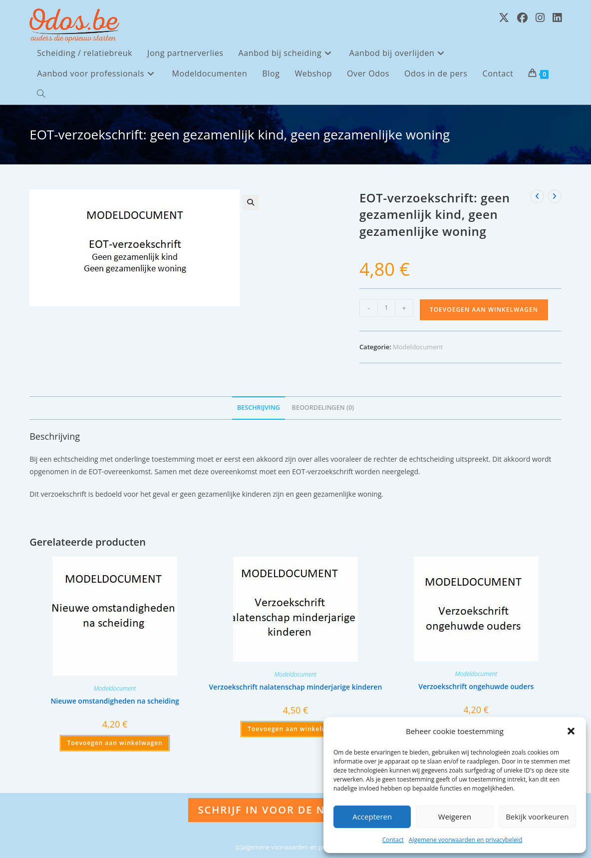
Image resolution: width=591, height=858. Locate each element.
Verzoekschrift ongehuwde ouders (476, 686)
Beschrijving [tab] (258, 407)
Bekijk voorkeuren (537, 817)
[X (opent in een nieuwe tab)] (504, 17)
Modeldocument (418, 346)
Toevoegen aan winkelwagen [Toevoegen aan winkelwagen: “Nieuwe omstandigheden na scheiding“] (114, 743)
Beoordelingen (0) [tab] (323, 407)
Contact (393, 840)
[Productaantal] (386, 308)
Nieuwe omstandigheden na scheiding (114, 701)
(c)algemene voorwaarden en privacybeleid (295, 847)
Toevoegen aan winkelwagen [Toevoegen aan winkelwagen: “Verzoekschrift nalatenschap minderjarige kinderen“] (295, 729)
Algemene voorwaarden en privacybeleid (466, 840)
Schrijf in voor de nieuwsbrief (295, 810)
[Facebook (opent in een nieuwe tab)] (522, 17)
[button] (571, 731)
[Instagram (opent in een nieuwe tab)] (540, 17)
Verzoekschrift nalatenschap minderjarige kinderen (295, 687)
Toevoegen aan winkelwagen (484, 309)
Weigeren (454, 817)
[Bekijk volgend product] (555, 196)
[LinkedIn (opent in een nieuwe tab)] (557, 17)
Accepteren (372, 817)
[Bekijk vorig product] (537, 196)
